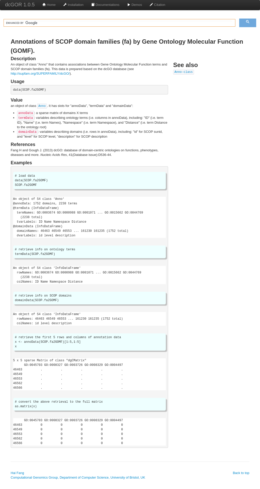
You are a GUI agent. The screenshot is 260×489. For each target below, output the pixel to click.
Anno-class (183, 72)
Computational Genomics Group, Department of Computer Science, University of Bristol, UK (78, 477)
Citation (157, 5)
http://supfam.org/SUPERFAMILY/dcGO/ (40, 73)
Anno (42, 106)
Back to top (241, 473)
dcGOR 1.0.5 (20, 4)
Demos (134, 5)
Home (49, 5)
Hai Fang (17, 473)
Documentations (105, 5)
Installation (73, 5)
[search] (119, 23)
